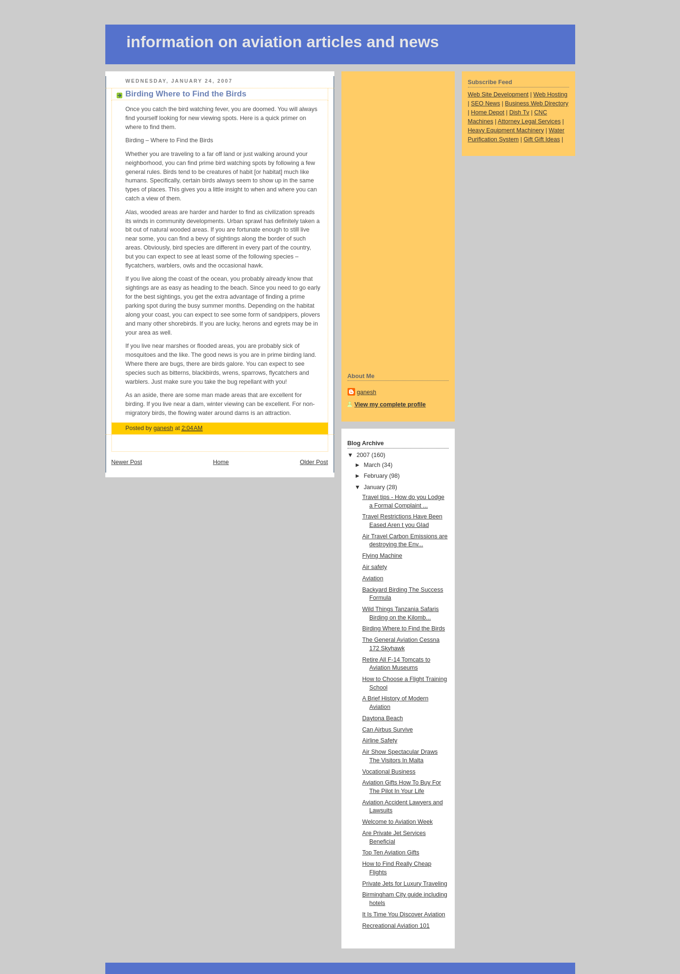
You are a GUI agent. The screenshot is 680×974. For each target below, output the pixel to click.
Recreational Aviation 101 (396, 925)
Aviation (372, 578)
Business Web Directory (536, 103)
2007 (364, 455)
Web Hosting (551, 94)
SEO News (485, 103)
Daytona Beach (382, 718)
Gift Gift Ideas (542, 139)
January (375, 487)
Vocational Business (389, 771)
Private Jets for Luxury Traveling (404, 883)
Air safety (374, 567)
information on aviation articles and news (283, 42)
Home (221, 462)
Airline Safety (379, 740)
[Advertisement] (385, 220)
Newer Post (126, 462)
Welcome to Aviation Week (397, 822)
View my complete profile (390, 404)
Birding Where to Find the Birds (403, 628)
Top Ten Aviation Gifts (390, 852)
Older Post (314, 462)
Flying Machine (382, 555)
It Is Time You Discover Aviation (403, 914)
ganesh (366, 392)
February (376, 476)
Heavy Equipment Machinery (506, 130)
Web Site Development (498, 94)
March (373, 465)
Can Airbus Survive (387, 729)
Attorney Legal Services (529, 121)
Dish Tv (519, 112)
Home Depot (487, 112)
